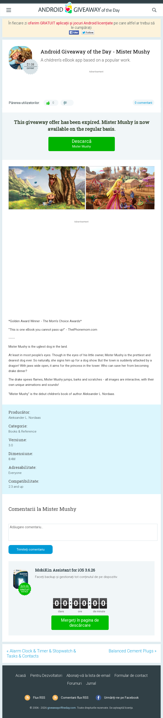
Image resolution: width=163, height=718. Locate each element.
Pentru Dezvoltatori (46, 675)
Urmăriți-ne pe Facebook (121, 698)
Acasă (20, 675)
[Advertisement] (98, 83)
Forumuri (74, 683)
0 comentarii (143, 103)
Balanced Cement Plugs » (132, 650)
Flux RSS (39, 698)
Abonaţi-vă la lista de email (88, 675)
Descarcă (81, 144)
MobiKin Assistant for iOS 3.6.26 (65, 570)
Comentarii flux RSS (75, 698)
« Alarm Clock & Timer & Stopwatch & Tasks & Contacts (41, 653)
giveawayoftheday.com (61, 707)
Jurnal (91, 683)
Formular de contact (131, 675)
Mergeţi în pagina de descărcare (80, 623)
